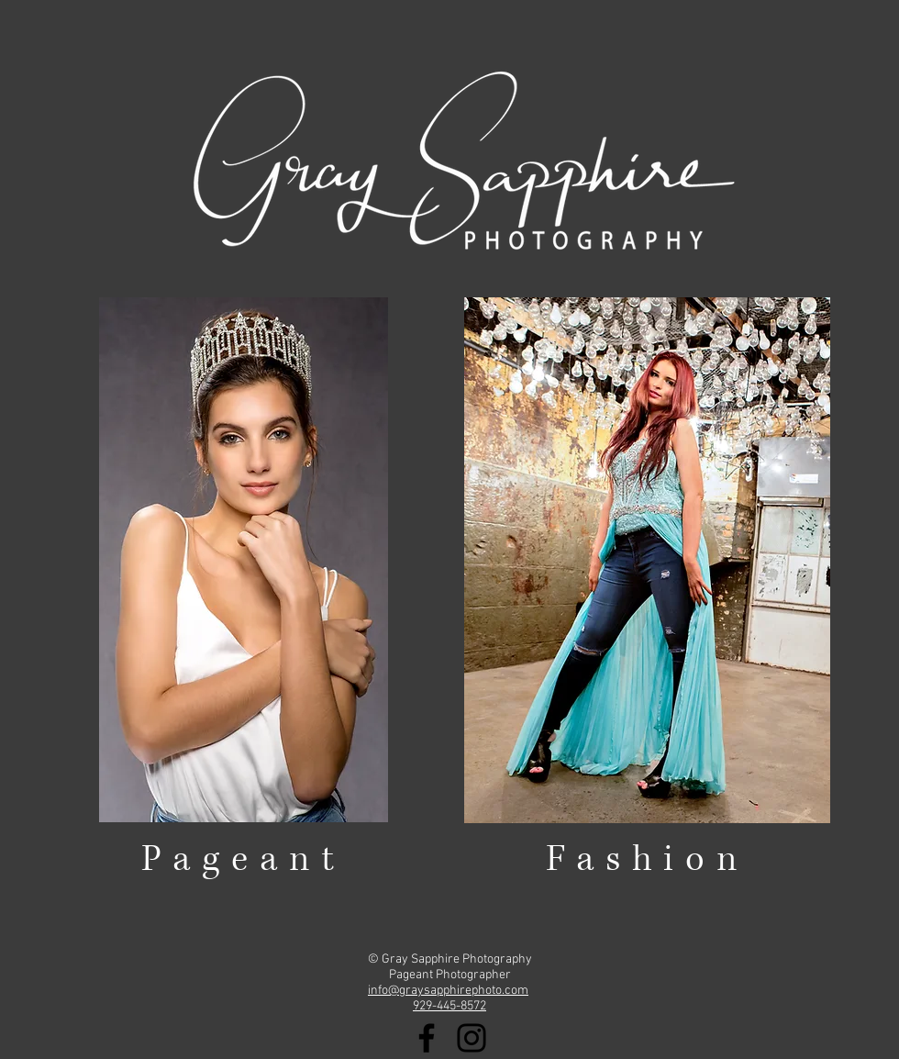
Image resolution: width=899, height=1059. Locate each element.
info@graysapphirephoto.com (448, 990)
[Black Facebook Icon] (426, 1038)
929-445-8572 (449, 1006)
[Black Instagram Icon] (471, 1038)
